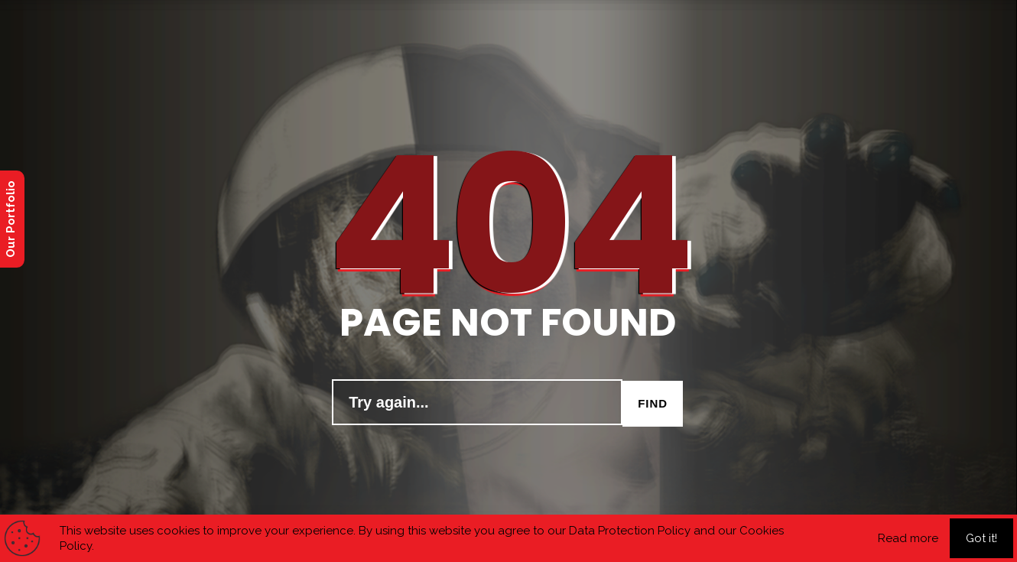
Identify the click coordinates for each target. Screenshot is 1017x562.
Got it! (981, 538)
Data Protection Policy (629, 531)
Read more (908, 538)
